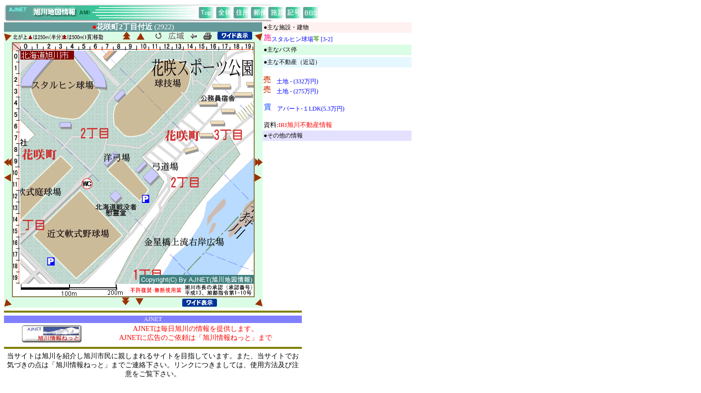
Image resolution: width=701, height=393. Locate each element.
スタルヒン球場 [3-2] (302, 39)
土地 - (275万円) (297, 91)
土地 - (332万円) (297, 81)
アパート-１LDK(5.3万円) (311, 108)
